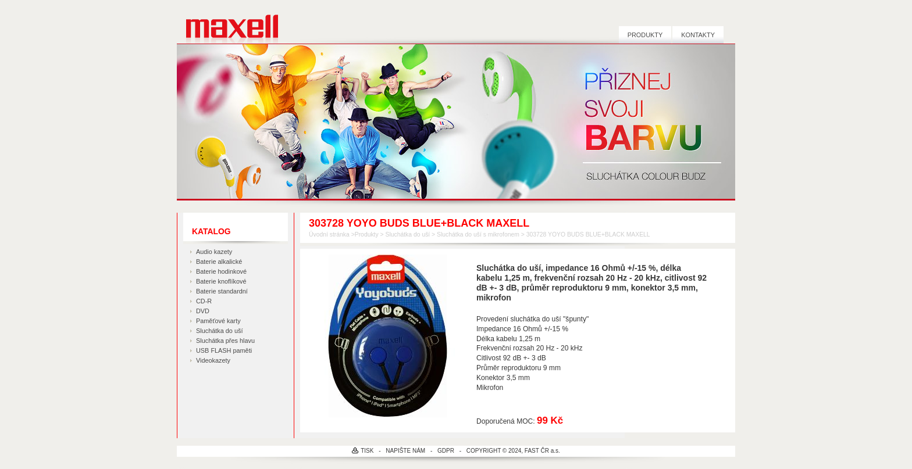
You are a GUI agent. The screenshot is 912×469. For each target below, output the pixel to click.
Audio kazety (214, 251)
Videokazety (213, 360)
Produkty (645, 34)
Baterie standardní (222, 291)
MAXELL (228, 22)
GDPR (445, 450)
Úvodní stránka (329, 234)
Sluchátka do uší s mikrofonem (478, 234)
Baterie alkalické (219, 261)
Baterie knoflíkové (221, 281)
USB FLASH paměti (224, 350)
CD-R (204, 301)
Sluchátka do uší (219, 330)
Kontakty (698, 34)
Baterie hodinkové (221, 271)
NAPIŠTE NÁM (405, 450)
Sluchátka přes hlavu (225, 340)
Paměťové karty (218, 320)
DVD (202, 310)
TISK (367, 450)
